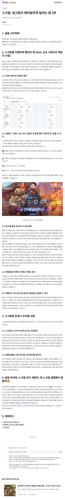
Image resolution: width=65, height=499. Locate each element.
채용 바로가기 (58, 2)
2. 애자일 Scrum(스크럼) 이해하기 (13, 425)
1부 (3, 42)
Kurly (17, 496)
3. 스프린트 (5, 427)
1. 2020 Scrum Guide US (10, 422)
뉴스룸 (22, 496)
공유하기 (32, 437)
